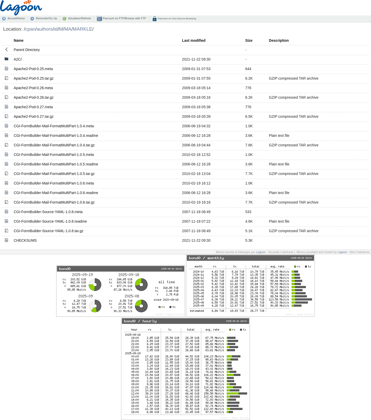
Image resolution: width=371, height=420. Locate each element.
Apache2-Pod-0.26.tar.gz (34, 97)
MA (67, 29)
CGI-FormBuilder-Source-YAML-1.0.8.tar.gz (48, 231)
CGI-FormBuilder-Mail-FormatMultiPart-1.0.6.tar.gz (54, 202)
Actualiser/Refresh (79, 18)
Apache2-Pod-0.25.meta (33, 69)
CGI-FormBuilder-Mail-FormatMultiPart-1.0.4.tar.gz (54, 145)
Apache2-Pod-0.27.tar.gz (34, 116)
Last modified (194, 40)
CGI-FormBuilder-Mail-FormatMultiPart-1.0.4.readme (56, 135)
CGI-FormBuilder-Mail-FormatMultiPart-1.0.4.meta (54, 126)
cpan (30, 29)
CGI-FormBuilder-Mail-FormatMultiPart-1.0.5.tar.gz (54, 174)
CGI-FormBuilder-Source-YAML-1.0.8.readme (50, 221)
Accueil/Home (16, 18)
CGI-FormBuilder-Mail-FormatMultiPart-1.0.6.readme (56, 193)
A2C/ (18, 59)
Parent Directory (27, 50)
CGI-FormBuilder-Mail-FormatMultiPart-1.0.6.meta (54, 183)
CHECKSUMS (25, 240)
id (55, 29)
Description (279, 40)
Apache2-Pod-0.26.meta (33, 88)
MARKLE (82, 29)
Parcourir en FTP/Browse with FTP (124, 18)
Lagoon (261, 252)
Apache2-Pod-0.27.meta (33, 107)
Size (248, 40)
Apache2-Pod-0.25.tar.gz (34, 78)
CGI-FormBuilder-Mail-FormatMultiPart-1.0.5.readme (56, 164)
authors (45, 29)
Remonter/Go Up (46, 18)
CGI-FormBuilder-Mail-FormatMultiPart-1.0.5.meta (54, 155)
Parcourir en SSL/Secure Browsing (176, 18)
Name (18, 40)
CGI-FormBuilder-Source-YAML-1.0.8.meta (48, 212)
